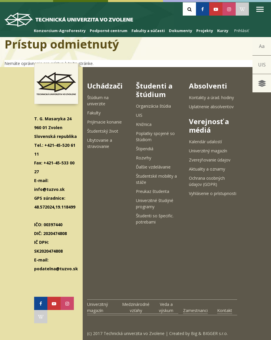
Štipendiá (144, 148)
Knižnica (144, 124)
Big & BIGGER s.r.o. (209, 333)
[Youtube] (215, 9)
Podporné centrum (108, 30)
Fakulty (94, 113)
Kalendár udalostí (205, 141)
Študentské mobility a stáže (156, 179)
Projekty (204, 30)
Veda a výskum (166, 307)
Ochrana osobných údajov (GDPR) (207, 181)
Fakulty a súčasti (148, 30)
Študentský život (102, 131)
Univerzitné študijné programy (154, 203)
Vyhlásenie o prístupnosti (212, 193)
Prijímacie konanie (104, 122)
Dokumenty (180, 30)
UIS (262, 64)
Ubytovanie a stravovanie (99, 143)
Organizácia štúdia (153, 106)
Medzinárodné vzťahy (135, 307)
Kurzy (222, 30)
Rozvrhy (143, 158)
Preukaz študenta (152, 191)
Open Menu (260, 9)
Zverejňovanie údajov (209, 160)
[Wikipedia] (242, 9)
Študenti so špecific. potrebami (155, 219)
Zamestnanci (195, 310)
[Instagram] (229, 9)
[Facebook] (202, 9)
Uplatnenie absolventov (211, 106)
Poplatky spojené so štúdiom (155, 136)
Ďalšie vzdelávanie (153, 167)
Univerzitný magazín (208, 151)
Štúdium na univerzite (98, 100)
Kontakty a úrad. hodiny (211, 97)
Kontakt (224, 310)
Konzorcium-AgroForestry (60, 30)
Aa (262, 46)
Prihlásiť (241, 30)
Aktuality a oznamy (207, 169)
